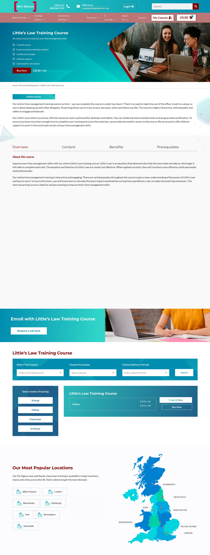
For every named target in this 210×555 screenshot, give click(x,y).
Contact (137, 17)
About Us (121, 17)
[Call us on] (68, 6)
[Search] (196, 6)
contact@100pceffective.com (95, 8)
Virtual (35, 400)
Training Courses (41, 17)
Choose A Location (79, 365)
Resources (89, 17)
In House (35, 429)
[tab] (30, 147)
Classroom (35, 419)
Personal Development (29, 85)
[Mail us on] (78, 6)
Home (15, 85)
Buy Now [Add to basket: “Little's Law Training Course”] (22, 70)
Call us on (59, 4)
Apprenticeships (19, 17)
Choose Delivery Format (135, 365)
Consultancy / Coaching (67, 17)
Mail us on (87, 4)
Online (35, 410)
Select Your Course (27, 365)
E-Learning (106, 17)
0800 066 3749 (57, 8)
